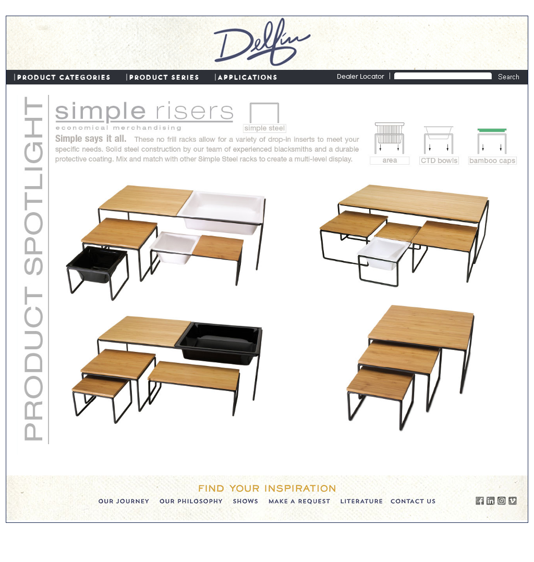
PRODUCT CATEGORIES (64, 77)
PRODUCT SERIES (164, 77)
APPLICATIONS (247, 77)
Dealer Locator (360, 77)
